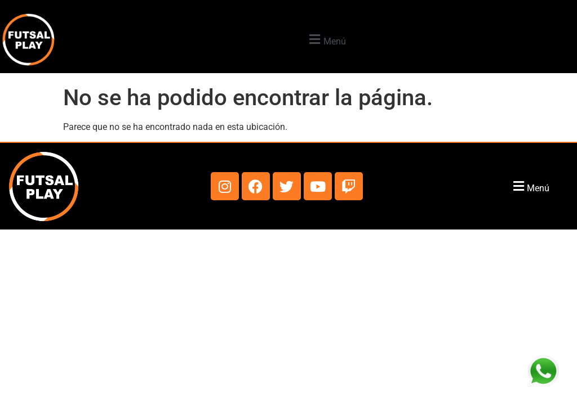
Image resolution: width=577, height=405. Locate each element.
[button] (326, 39)
